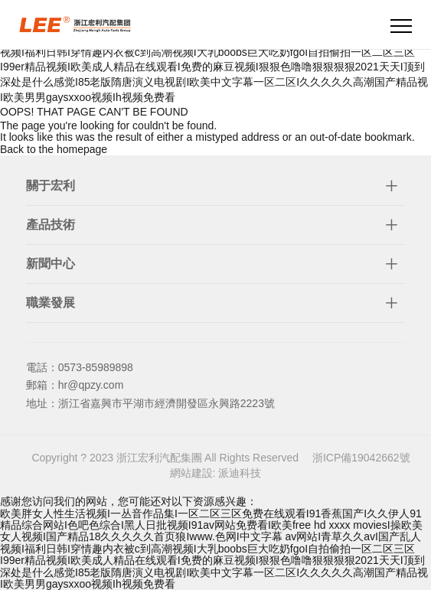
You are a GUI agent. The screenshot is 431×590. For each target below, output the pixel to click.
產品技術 (50, 224)
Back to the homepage (53, 149)
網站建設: (194, 473)
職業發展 (50, 302)
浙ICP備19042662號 (361, 457)
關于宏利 (50, 185)
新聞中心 (50, 263)
